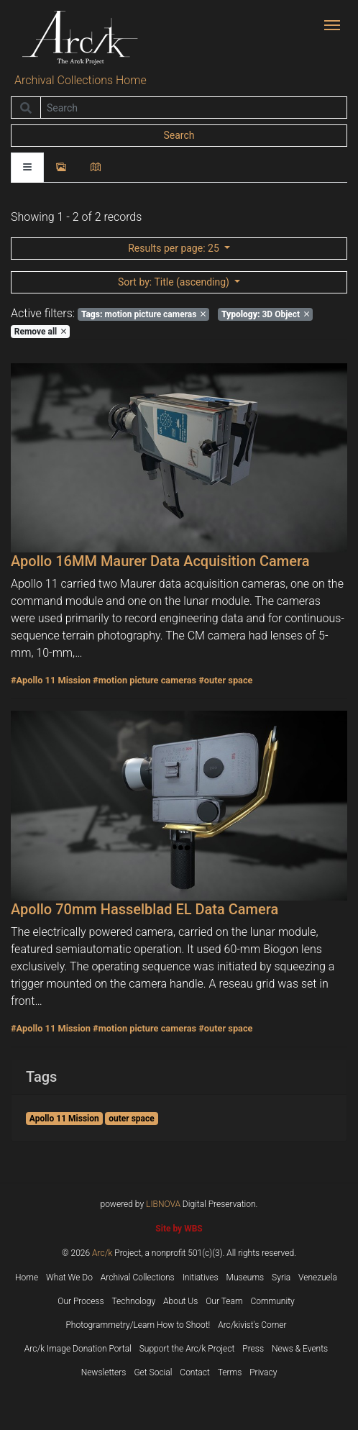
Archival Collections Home (80, 80)
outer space (131, 1119)
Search (178, 135)
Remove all (40, 332)
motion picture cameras (143, 314)
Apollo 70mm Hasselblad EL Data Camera (144, 909)
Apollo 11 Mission (64, 1119)
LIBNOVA (163, 1204)
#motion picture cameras (144, 680)
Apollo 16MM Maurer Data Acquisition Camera (160, 561)
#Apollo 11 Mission (51, 680)
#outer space (225, 680)
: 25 (174, 248)
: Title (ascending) (174, 282)
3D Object (265, 314)
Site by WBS (178, 1229)
